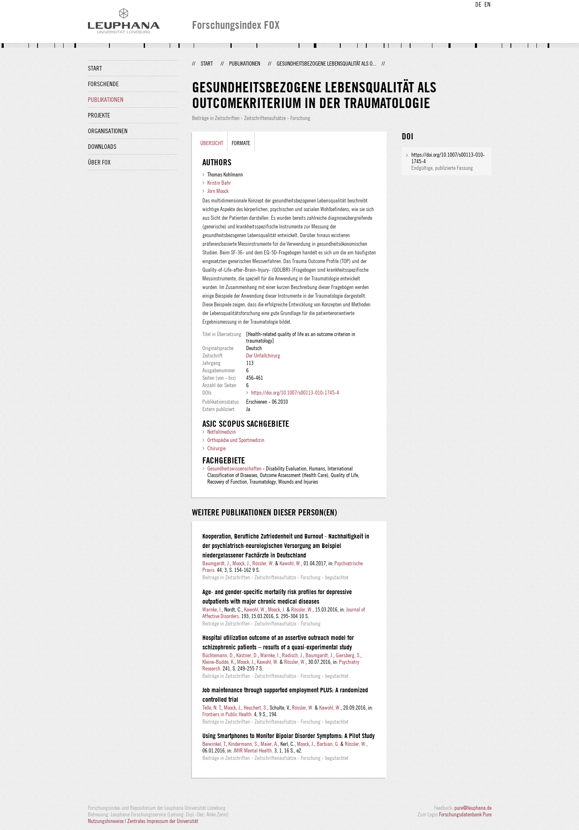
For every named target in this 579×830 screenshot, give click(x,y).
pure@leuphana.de (472, 807)
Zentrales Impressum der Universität (162, 821)
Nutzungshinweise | (107, 821)
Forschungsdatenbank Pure (465, 814)
